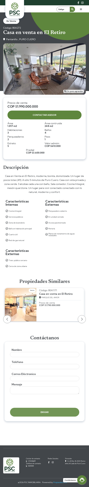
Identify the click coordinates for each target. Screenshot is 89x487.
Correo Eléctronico (24, 374)
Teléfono (17, 362)
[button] (81, 9)
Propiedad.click (60, 482)
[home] (14, 9)
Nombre (17, 349)
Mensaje (17, 384)
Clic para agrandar (74, 91)
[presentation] (30, 401)
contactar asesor (44, 115)
